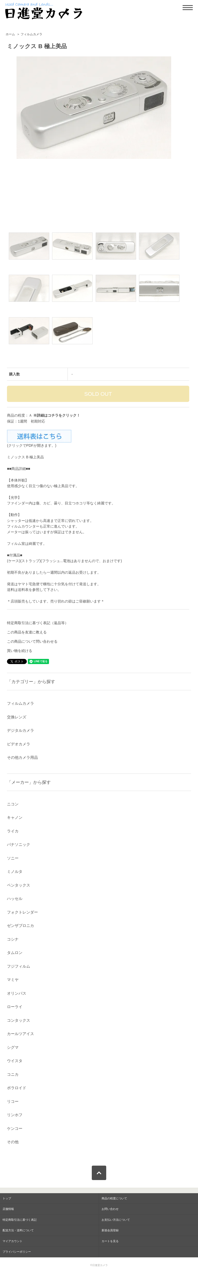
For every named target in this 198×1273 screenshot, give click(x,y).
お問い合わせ (110, 1208)
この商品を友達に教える (27, 632)
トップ (7, 1198)
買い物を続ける (19, 651)
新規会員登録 (110, 1230)
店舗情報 (8, 1208)
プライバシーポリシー (17, 1251)
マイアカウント (12, 1241)
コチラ (53, 415)
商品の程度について (114, 1198)
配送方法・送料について (18, 1230)
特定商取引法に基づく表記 (20, 1219)
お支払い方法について (116, 1219)
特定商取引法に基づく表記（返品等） (37, 623)
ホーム (10, 34)
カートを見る (110, 1241)
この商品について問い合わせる (32, 641)
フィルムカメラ (31, 34)
